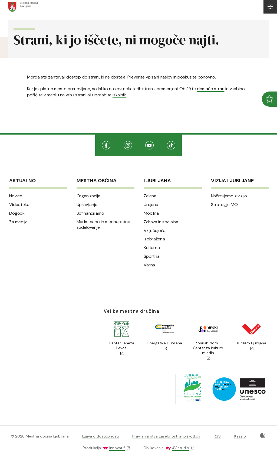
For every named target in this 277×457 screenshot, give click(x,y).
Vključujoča (155, 230)
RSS (217, 436)
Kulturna (152, 247)
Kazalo (240, 436)
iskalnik (119, 95)
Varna (149, 265)
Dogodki (17, 213)
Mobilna (151, 213)
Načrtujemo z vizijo (229, 196)
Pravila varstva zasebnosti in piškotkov (166, 436)
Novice (15, 196)
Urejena (151, 204)
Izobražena (154, 239)
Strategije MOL (225, 204)
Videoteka (19, 204)
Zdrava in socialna (161, 222)
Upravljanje (87, 204)
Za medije (18, 222)
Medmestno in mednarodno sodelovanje (103, 224)
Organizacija (88, 196)
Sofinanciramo (90, 213)
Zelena (150, 196)
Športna (152, 256)
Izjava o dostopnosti (100, 436)
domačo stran (211, 89)
